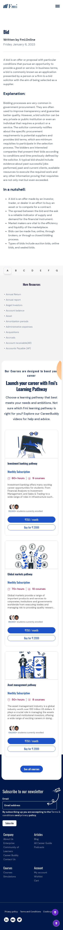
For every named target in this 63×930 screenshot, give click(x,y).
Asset (9, 315)
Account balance (15, 310)
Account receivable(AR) (18, 342)
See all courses (31, 769)
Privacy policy (11, 911)
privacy (24, 815)
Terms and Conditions (30, 911)
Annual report (13, 299)
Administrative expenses (19, 326)
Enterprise (8, 843)
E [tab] (40, 270)
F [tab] (48, 270)
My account (40, 872)
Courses (7, 872)
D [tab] (32, 270)
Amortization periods (17, 321)
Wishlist (38, 876)
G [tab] (57, 270)
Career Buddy (10, 855)
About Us (8, 839)
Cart (36, 880)
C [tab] (24, 270)
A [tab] (7, 270)
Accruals (10, 337)
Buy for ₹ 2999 (31, 527)
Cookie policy (49, 911)
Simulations (9, 876)
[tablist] (31, 270)
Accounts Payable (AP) (18, 348)
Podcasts (39, 847)
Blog (36, 839)
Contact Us (9, 859)
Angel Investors (14, 305)
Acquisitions (12, 332)
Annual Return (13, 294)
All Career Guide (43, 843)
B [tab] (16, 270)
